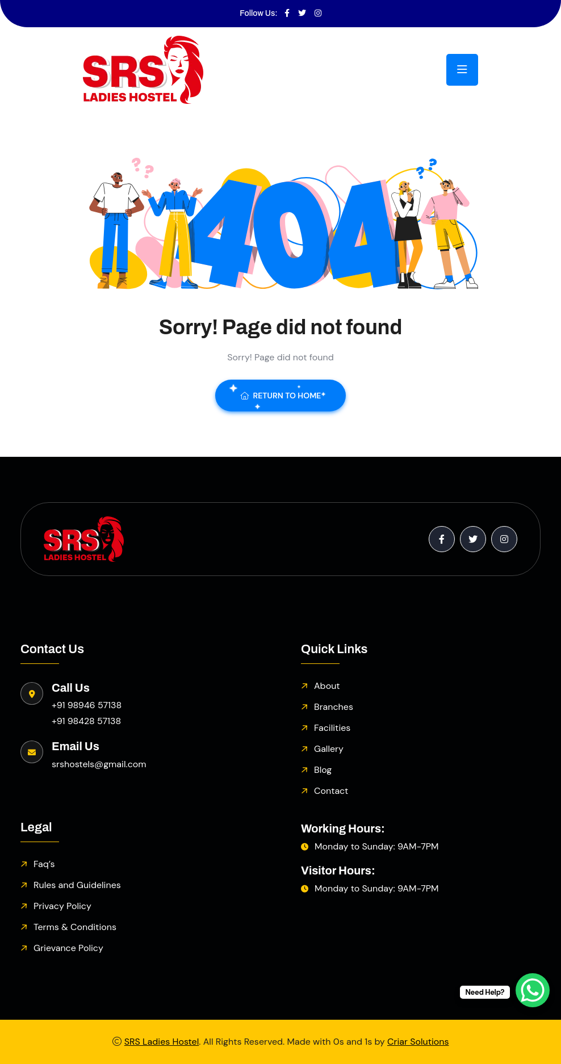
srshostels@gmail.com (99, 764)
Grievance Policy (68, 948)
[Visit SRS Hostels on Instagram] (318, 13)
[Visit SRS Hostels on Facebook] (287, 13)
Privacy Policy (62, 906)
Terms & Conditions (75, 927)
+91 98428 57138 (86, 721)
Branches (333, 707)
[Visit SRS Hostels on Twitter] (302, 13)
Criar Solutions (418, 1042)
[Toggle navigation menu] (462, 70)
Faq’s (44, 864)
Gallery (329, 749)
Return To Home (280, 395)
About (327, 686)
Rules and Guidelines (77, 885)
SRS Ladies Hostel (161, 1042)
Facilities (332, 728)
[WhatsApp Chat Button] (533, 990)
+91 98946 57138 (87, 705)
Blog (323, 770)
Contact (331, 791)
